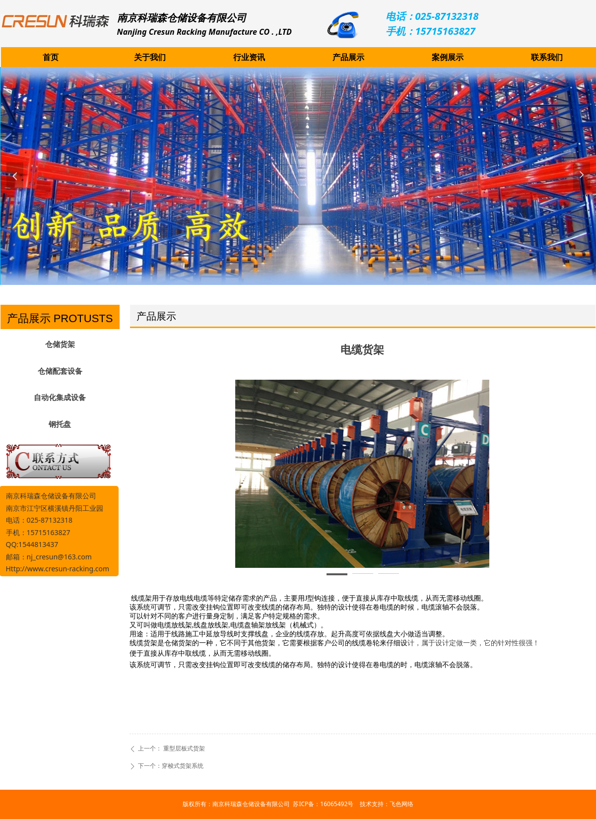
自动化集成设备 (60, 398)
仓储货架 (60, 344)
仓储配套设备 (60, 371)
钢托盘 (60, 424)
